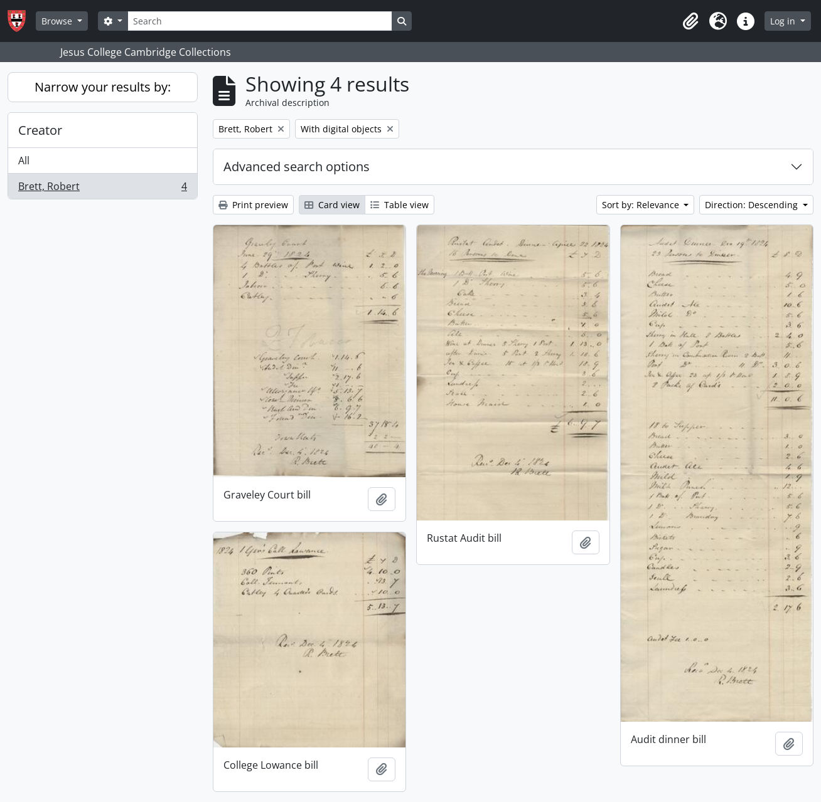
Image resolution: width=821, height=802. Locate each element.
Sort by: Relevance (642, 205)
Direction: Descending (752, 205)
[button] (690, 21)
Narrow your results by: (103, 86)
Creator (40, 130)
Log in (784, 21)
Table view (399, 205)
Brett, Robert (102, 189)
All (24, 160)
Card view (332, 205)
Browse (58, 21)
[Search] (259, 21)
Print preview (253, 205)
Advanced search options (296, 166)
